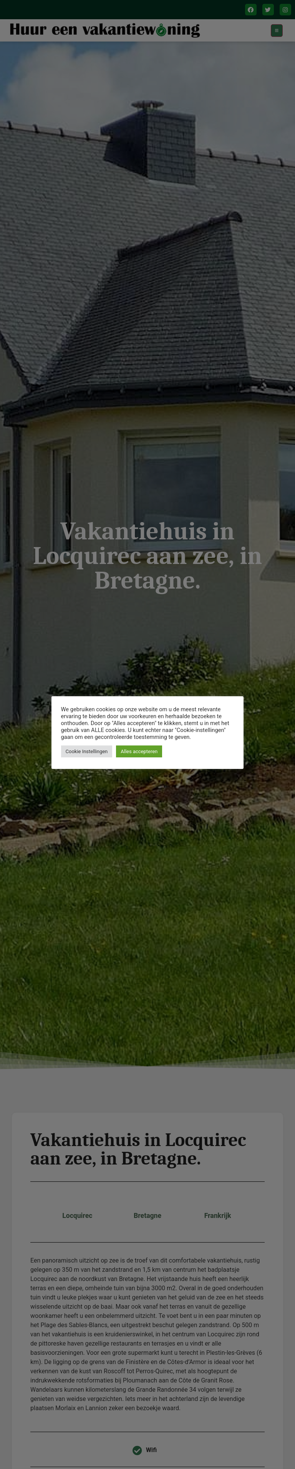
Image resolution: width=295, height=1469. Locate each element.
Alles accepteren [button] (139, 751)
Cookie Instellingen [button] (87, 751)
